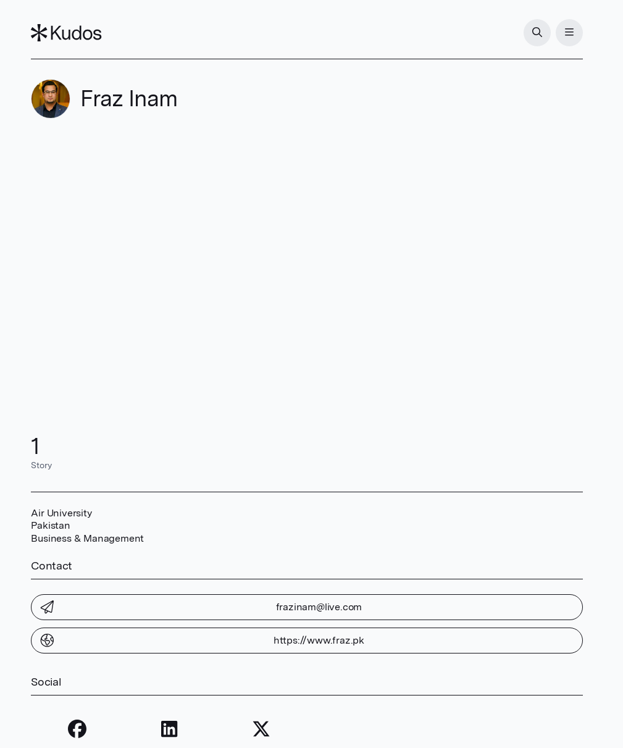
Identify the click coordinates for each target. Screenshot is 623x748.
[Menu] (569, 32)
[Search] (537, 32)
